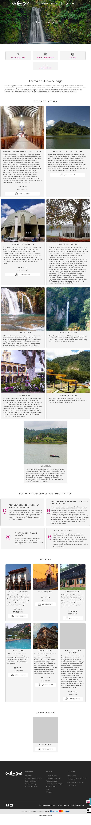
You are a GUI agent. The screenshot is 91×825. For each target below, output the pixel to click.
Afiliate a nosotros (31, 786)
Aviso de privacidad (68, 805)
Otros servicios (51, 786)
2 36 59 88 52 (71, 785)
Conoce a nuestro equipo (33, 778)
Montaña (49, 792)
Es (45, 3)
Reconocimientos (30, 781)
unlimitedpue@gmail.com (75, 782)
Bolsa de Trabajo (31, 784)
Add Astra (48, 815)
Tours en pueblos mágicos (54, 784)
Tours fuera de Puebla (53, 778)
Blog (47, 789)
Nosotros (28, 775)
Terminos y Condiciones (56, 805)
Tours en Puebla (51, 775)
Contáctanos (71, 775)
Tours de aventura (52, 781)
